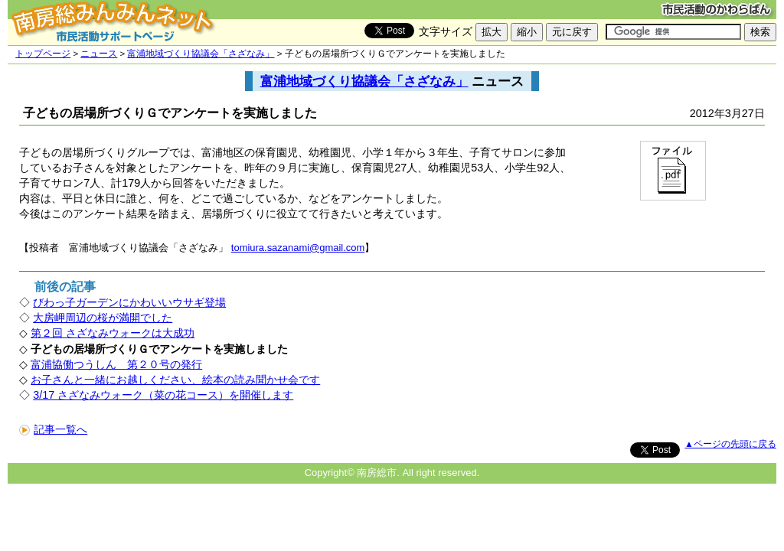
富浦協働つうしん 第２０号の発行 (116, 364)
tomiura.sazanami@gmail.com (297, 247)
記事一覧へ (53, 429)
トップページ (42, 53)
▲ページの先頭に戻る (730, 443)
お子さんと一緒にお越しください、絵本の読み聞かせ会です (175, 379)
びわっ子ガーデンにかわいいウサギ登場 (129, 302)
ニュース (98, 53)
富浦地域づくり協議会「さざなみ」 (200, 53)
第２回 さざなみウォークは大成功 (112, 333)
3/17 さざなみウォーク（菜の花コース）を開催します (163, 395)
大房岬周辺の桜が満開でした (102, 317)
